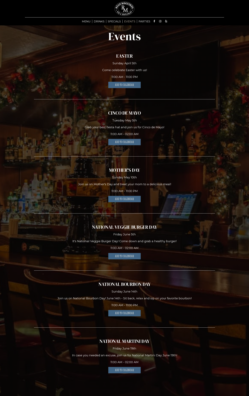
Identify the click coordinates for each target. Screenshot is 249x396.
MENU (86, 21)
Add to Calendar (124, 85)
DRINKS (99, 21)
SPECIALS (114, 21)
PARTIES (144, 21)
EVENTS (129, 21)
